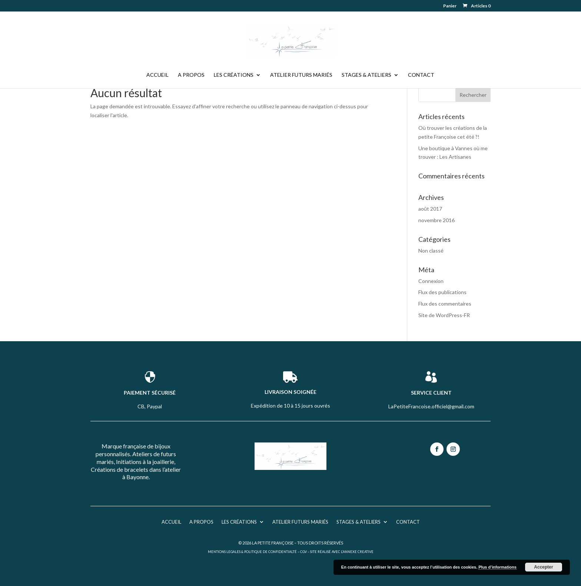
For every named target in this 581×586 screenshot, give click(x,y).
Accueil (157, 75)
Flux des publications (442, 292)
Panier (449, 6)
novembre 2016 (436, 220)
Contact (421, 75)
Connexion (431, 281)
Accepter (543, 567)
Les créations (233, 75)
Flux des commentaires (444, 303)
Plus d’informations (497, 567)
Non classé (431, 250)
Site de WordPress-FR (444, 315)
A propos (191, 75)
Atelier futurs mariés (301, 75)
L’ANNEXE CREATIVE (357, 552)
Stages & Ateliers (366, 75)
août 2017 (430, 208)
